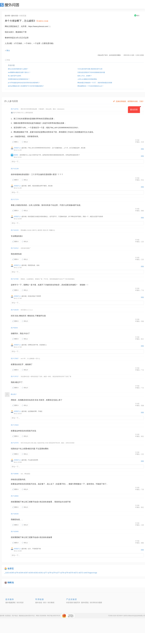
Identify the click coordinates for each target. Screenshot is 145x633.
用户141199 (15, 169)
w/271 (76, 573)
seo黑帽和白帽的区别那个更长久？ (19, 72)
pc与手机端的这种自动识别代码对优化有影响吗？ (24, 82)
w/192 (35, 573)
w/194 (21, 573)
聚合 (8, 50)
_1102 (6, 573)
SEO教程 (50, 602)
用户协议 (15, 615)
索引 (33, 132)
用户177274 (15, 199)
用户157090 (15, 279)
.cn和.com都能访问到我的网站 (87, 79)
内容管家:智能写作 (73, 602)
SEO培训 (19, 602)
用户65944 (14, 328)
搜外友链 (38, 602)
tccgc (95, 573)
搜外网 (7, 16)
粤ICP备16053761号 (53, 615)
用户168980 (15, 474)
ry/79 (54, 573)
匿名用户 (14, 394)
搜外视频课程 (10, 602)
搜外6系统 (85, 602)
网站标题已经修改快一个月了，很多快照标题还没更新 (94, 82)
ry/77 (45, 573)
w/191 (40, 573)
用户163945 (15, 531)
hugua (90, 573)
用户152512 (15, 248)
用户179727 (15, 376)
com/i (86, 573)
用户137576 (15, 443)
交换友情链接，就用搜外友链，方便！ (128, 101)
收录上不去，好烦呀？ (84, 76)
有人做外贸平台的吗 (14, 76)
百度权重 (47, 174)
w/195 (11, 573)
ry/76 (16, 573)
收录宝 (11, 568)
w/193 (31, 573)
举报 (7, 60)
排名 (51, 132)
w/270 (71, 573)
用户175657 (15, 358)
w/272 (81, 573)
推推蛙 (16, 155)
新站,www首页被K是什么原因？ (18, 69)
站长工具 (73, 132)
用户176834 (15, 425)
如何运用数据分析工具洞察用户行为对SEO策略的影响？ (26, 86)
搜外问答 (14, 16)
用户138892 (15, 496)
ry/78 (50, 573)
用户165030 (15, 514)
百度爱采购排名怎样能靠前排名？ (19, 79)
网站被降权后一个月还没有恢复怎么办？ (90, 86)
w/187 (25, 573)
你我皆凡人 (17, 148)
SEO (10, 5)
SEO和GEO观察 (96, 602)
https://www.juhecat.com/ (38, 26)
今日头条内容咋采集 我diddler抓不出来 (89, 69)
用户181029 (15, 230)
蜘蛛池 (11, 582)
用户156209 (15, 310)
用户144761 (15, 109)
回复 (142, 149)
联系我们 (8, 615)
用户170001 (17, 112)
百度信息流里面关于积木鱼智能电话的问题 (91, 72)
